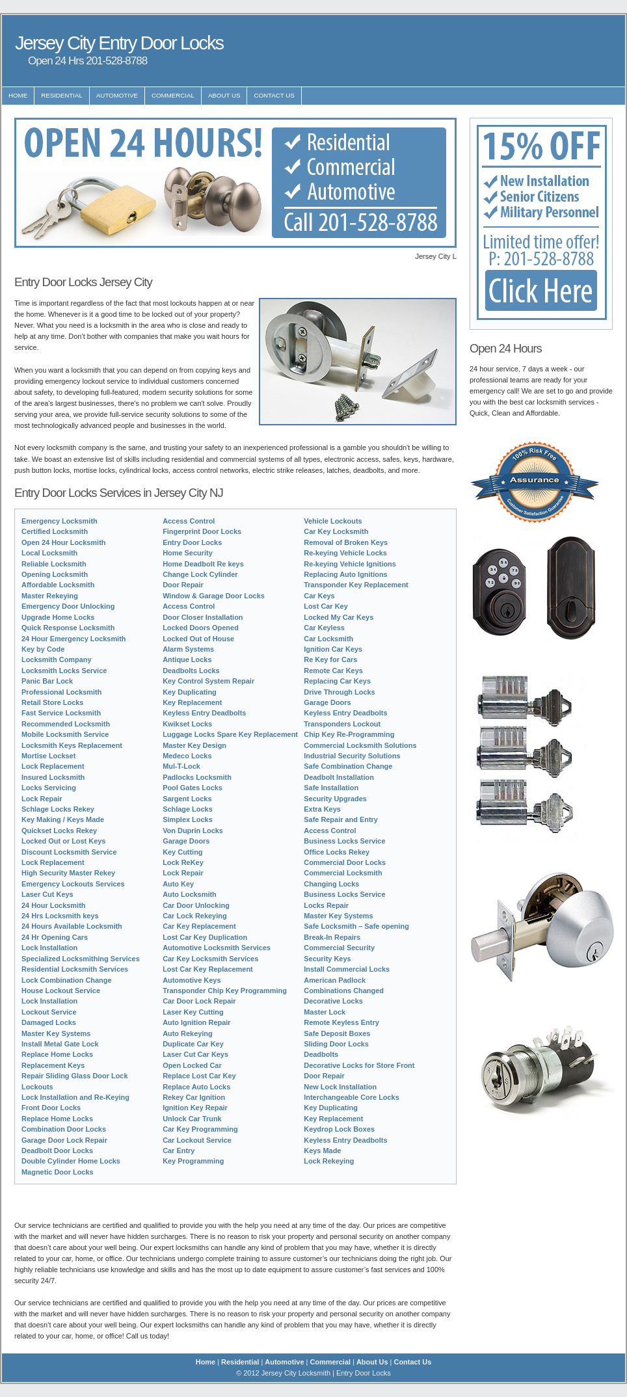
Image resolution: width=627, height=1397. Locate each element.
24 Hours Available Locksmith (71, 926)
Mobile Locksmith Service (65, 734)
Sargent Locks (187, 799)
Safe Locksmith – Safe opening (356, 926)
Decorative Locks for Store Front (359, 1065)
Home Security (188, 553)
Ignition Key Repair (195, 1107)
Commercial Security (339, 947)
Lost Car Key (325, 606)
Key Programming (193, 1161)
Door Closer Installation (203, 617)
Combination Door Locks (63, 1129)
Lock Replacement (53, 766)
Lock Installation (49, 947)
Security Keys (327, 959)
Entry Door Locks (192, 542)
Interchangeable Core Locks (351, 1097)
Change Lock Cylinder (200, 574)
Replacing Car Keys (337, 681)
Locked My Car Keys (338, 617)
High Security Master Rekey (68, 873)
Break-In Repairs (332, 937)
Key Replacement (192, 702)
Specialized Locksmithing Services (80, 959)
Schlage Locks (188, 809)
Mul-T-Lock (181, 766)
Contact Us (274, 95)
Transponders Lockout (342, 724)
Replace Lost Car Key (199, 1076)
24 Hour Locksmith (53, 905)
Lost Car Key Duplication (205, 937)
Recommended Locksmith (65, 724)
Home (17, 95)
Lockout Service (49, 1012)
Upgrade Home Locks (57, 617)
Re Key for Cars (330, 659)
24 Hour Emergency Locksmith (73, 639)
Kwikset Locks (187, 724)
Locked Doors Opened (201, 628)
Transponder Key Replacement (356, 585)
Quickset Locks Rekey (59, 830)
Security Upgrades (335, 799)
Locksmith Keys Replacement (71, 745)
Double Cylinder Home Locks (70, 1161)
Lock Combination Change (66, 980)
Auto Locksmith (190, 894)
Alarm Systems (188, 649)
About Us (224, 95)
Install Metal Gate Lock (60, 1044)
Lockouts (37, 1087)
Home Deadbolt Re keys (203, 564)
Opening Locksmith (54, 574)
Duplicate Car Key (193, 1044)
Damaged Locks (48, 1022)
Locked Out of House (198, 639)
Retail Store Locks (52, 702)
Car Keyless (324, 628)
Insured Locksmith (53, 777)
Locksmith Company (56, 659)
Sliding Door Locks (336, 1044)
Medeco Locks (187, 756)
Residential (62, 95)
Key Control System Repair (208, 681)
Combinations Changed (344, 990)
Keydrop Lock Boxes (339, 1129)
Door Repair (183, 585)
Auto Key (178, 884)
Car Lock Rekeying (194, 916)
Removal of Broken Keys (346, 542)
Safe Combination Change (348, 766)
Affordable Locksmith (57, 585)
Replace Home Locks (57, 1054)
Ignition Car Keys (333, 649)
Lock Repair (41, 799)
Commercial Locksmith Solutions (360, 745)
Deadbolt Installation (339, 777)
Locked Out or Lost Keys (63, 841)
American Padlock (335, 980)
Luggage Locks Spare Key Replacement (230, 734)
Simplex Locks (188, 819)
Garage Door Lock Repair (64, 1140)
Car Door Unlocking (196, 905)
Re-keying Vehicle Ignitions (350, 564)
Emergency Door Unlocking (67, 606)
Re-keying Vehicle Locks (345, 553)
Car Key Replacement (199, 926)
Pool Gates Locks (192, 788)
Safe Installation (331, 788)
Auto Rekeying (188, 1033)
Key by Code (42, 649)
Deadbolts (321, 1054)
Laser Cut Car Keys (195, 1054)
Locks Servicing (48, 788)
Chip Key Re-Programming (349, 734)
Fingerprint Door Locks (202, 531)
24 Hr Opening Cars (54, 937)
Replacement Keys (53, 1065)
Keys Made (322, 1150)
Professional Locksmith (61, 692)
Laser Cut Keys (47, 894)
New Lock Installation (340, 1087)
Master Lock (324, 1012)
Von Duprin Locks (193, 830)
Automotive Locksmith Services (217, 947)
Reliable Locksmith (54, 564)
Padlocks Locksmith (197, 777)
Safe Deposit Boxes (337, 1033)
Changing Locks (331, 884)
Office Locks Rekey (336, 852)
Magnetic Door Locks (57, 1172)
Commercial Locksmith (343, 873)
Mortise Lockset (48, 756)
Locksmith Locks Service (64, 670)
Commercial (173, 95)
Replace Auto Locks (196, 1087)
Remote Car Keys (333, 670)
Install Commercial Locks (347, 969)
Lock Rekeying (329, 1161)
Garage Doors (186, 841)
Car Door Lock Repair (199, 1001)
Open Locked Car (192, 1065)
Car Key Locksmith (336, 531)
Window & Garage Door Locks (214, 596)
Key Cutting (182, 852)
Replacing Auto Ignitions (345, 574)
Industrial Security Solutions (352, 756)
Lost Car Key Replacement (208, 969)
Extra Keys (322, 809)
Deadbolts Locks (191, 670)
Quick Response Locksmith (67, 628)
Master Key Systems (55, 1033)
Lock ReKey (183, 862)
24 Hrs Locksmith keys (60, 916)
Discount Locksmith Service (69, 852)
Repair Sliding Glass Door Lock (74, 1076)
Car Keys (319, 596)
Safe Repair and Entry (341, 819)
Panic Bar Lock (47, 681)
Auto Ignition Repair (197, 1022)
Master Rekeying (49, 596)
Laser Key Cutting (193, 1012)
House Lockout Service (60, 990)
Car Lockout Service (197, 1140)
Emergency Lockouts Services (73, 884)
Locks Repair (326, 905)
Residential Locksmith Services (74, 969)
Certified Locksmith (54, 531)
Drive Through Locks (339, 692)
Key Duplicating (190, 692)
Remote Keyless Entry (341, 1022)
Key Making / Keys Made (62, 819)
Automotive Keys (191, 980)
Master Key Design (194, 745)
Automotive (117, 95)
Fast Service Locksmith (61, 713)
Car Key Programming (200, 1129)
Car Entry (178, 1150)
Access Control (189, 521)
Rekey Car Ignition (194, 1097)
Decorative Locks (333, 1001)
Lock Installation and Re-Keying (75, 1097)
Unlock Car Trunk (192, 1119)
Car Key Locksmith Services (210, 959)
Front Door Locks (51, 1107)
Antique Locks (187, 659)
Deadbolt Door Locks (57, 1150)
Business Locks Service (344, 841)
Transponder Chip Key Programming (225, 990)
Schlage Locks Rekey (57, 809)
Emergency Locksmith (59, 521)
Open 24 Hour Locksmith (63, 542)
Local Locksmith (49, 553)
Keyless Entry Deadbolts (204, 713)
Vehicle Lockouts (333, 521)
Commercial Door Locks (345, 862)
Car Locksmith (328, 639)
